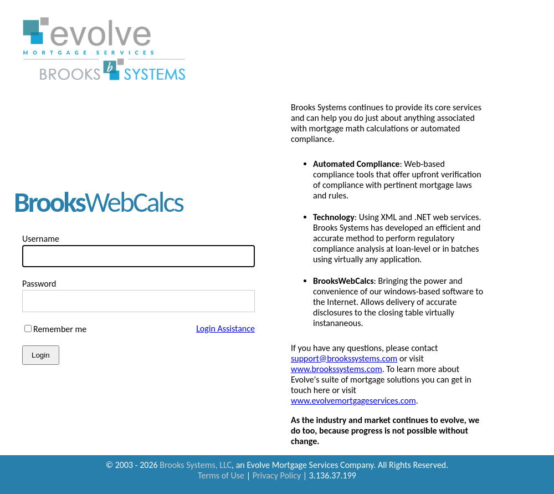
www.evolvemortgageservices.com (353, 400)
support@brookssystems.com (344, 358)
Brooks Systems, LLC (196, 465)
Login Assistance (225, 328)
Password (39, 283)
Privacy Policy (277, 475)
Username (40, 238)
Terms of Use (221, 475)
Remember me (59, 329)
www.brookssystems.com (336, 369)
